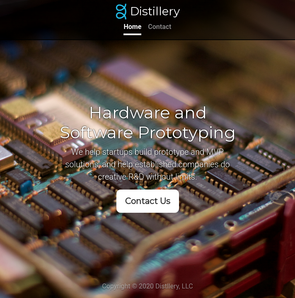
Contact (159, 27)
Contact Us (147, 201)
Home (132, 27)
